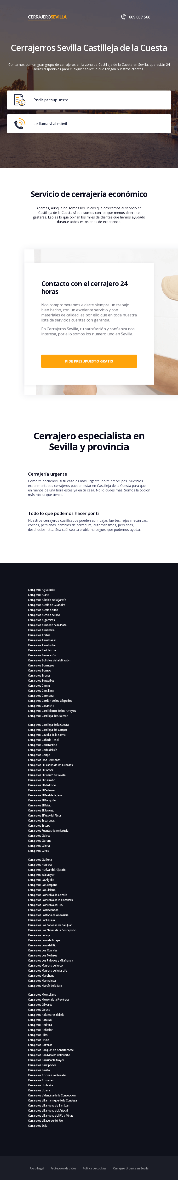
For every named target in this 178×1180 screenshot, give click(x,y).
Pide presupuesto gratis (89, 361)
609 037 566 (135, 17)
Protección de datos (63, 1168)
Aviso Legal (37, 1168)
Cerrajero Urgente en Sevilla (130, 1168)
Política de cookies (94, 1168)
